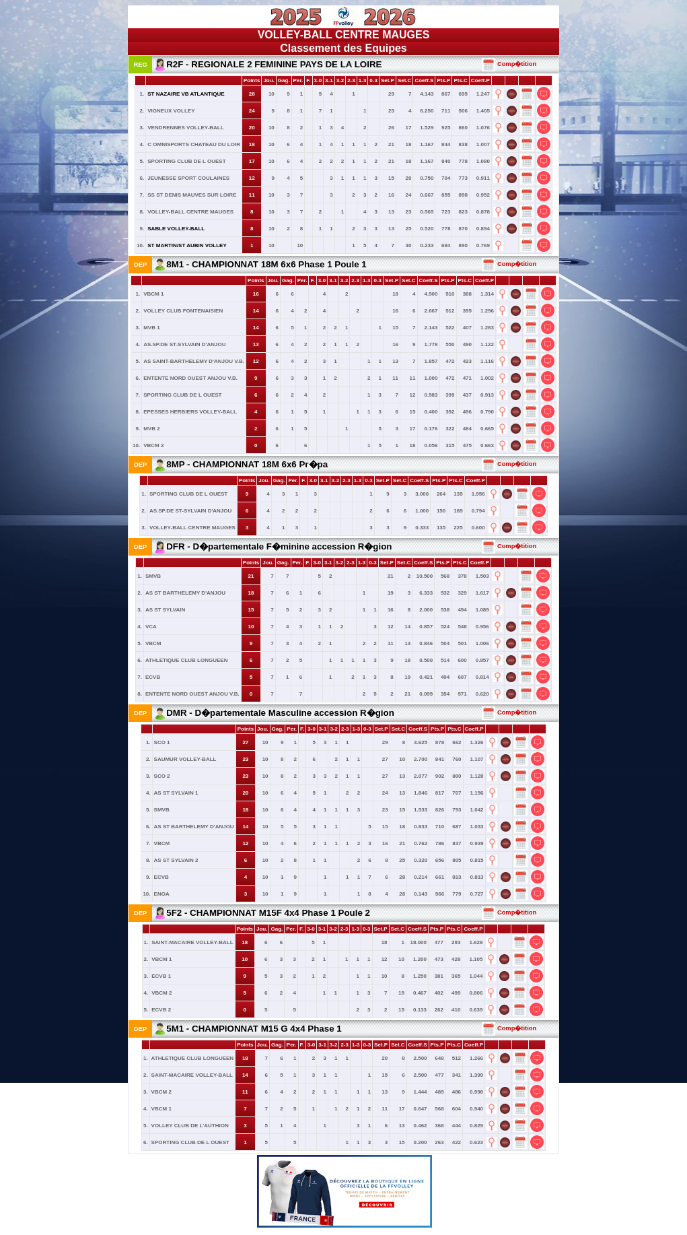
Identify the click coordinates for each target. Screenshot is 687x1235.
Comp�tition (509, 64)
